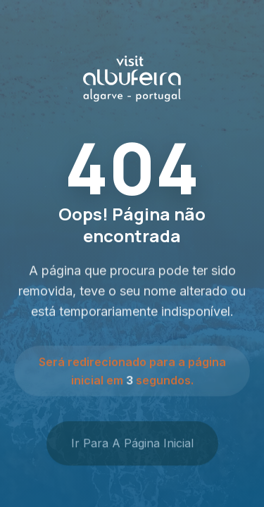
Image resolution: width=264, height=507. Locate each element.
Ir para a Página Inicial (132, 446)
